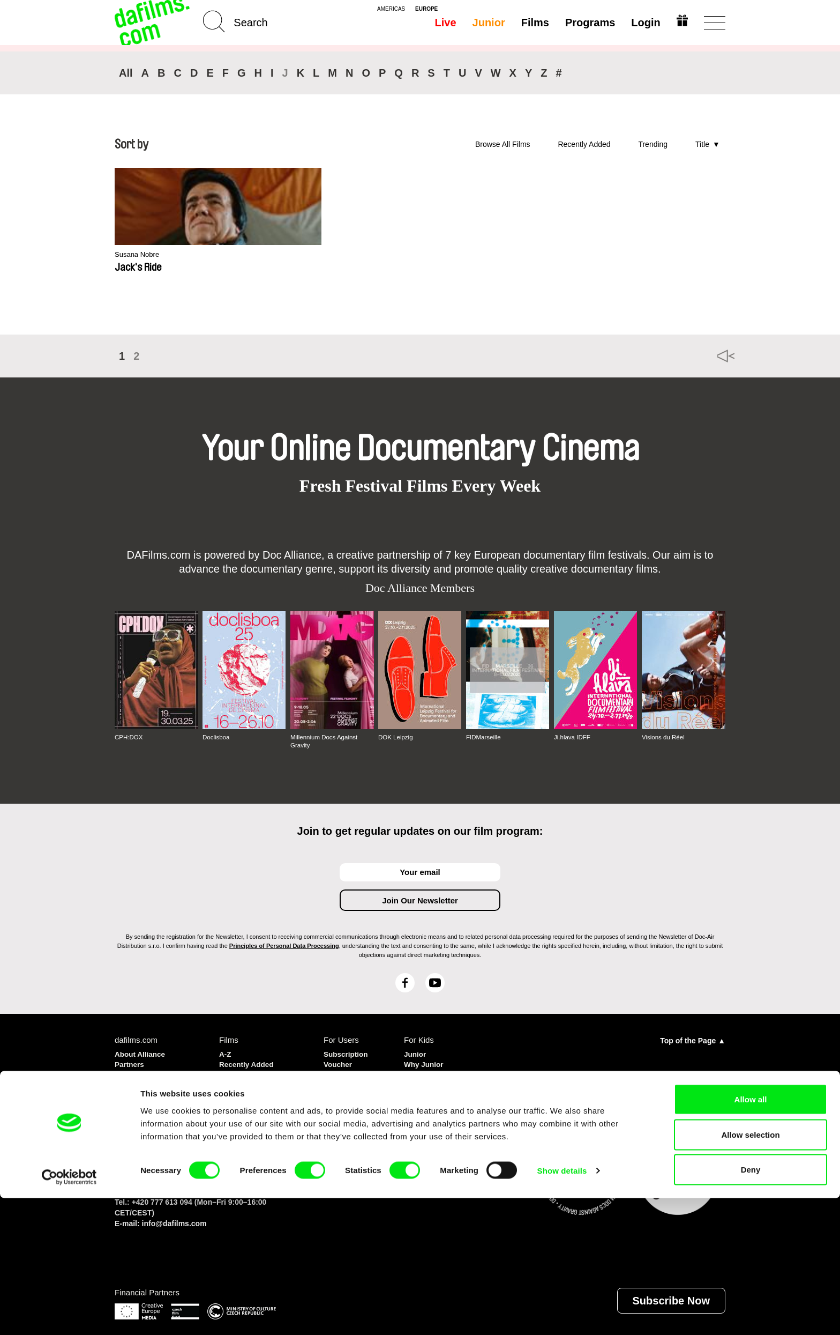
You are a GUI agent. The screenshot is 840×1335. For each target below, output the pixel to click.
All (126, 73)
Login (643, 22)
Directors (236, 1091)
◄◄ (712, 356)
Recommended (248, 1072)
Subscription (348, 1052)
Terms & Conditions (152, 1081)
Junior (486, 22)
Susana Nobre (140, 254)
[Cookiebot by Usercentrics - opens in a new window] (69, 1314)
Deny (751, 1306)
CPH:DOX (129, 737)
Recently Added (584, 144)
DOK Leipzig (396, 737)
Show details (562, 1307)
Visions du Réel (664, 737)
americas (391, 9)
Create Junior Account (430, 1076)
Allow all (750, 1236)
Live (443, 22)
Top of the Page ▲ (692, 1039)
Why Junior (426, 1062)
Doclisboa (216, 737)
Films (533, 22)
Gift (331, 1072)
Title (702, 144)
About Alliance (142, 1052)
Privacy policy (142, 1072)
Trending (653, 144)
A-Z (225, 1052)
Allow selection (750, 1271)
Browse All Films (502, 144)
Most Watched (246, 1081)
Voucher (339, 1062)
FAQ (332, 1081)
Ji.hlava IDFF (573, 737)
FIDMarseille (484, 737)
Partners (131, 1062)
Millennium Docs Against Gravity (325, 740)
